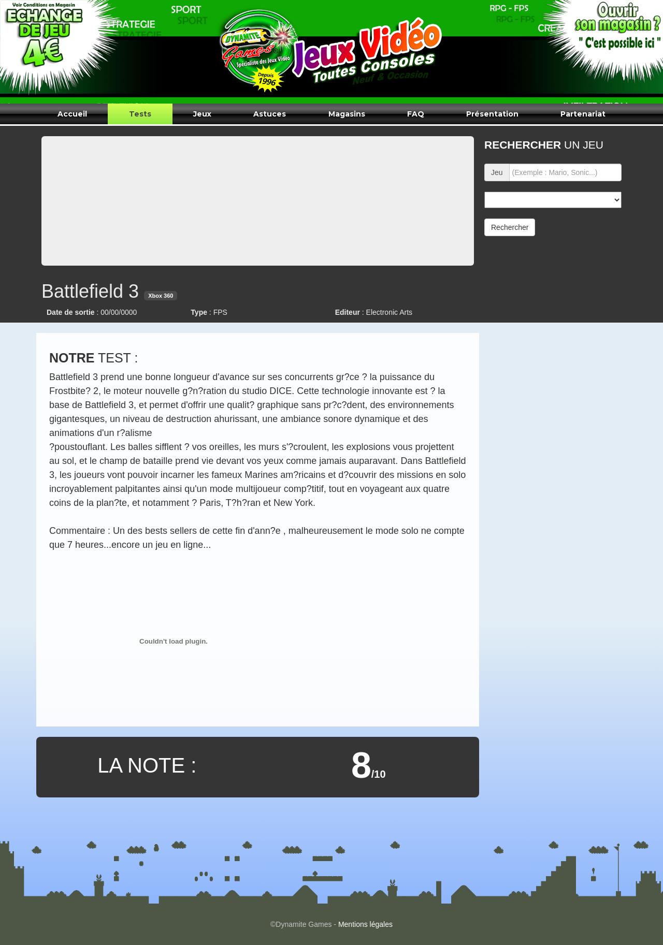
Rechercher (509, 227)
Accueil (72, 114)
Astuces (269, 114)
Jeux (202, 114)
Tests (140, 114)
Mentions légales (365, 924)
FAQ (415, 114)
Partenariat (583, 114)
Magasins (346, 114)
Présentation (492, 114)
